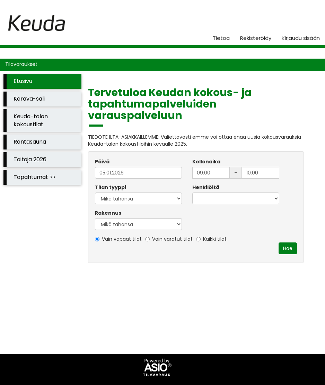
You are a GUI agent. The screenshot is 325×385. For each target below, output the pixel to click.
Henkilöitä (205, 187)
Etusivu (23, 81)
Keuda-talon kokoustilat (31, 120)
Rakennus (108, 212)
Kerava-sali (29, 99)
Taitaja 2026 (30, 159)
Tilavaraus (156, 375)
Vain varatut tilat (169, 239)
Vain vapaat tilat (118, 239)
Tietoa (221, 38)
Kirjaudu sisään (301, 38)
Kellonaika (206, 161)
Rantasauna (30, 142)
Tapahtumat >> (35, 177)
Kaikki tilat (211, 239)
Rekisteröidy (255, 38)
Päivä (102, 161)
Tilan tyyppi (110, 187)
